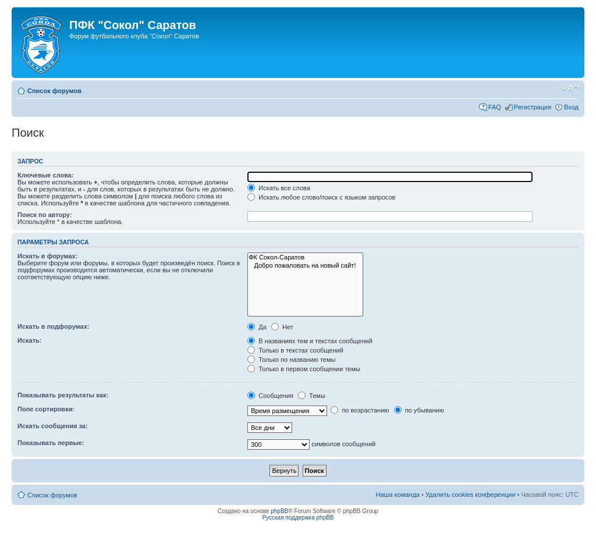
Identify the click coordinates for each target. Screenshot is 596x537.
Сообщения (270, 395)
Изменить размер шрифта (570, 88)
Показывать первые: (50, 442)
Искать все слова (278, 187)
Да (257, 326)
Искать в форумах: (47, 256)
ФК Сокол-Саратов (305, 257)
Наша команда (398, 494)
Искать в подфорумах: (53, 326)
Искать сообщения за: (52, 425)
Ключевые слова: (45, 175)
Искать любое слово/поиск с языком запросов (321, 197)
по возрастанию (360, 410)
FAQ (494, 107)
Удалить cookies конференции (470, 494)
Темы (311, 395)
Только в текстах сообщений (295, 350)
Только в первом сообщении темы (303, 368)
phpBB (279, 511)
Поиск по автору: (44, 214)
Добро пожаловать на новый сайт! (305, 265)
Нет (282, 326)
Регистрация (532, 107)
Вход (571, 107)
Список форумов (54, 90)
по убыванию (419, 410)
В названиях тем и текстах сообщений (309, 340)
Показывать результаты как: (62, 395)
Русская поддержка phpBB (298, 517)
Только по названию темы (291, 359)
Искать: (29, 340)
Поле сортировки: (45, 409)
